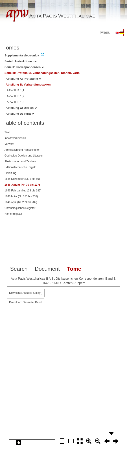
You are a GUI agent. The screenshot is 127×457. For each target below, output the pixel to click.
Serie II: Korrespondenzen (24, 67)
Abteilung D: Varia (20, 113)
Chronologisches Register (19, 208)
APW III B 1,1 (15, 90)
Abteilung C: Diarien (21, 107)
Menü (105, 32)
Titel (6, 132)
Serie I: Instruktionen (20, 61)
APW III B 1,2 (15, 96)
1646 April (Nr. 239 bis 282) (20, 202)
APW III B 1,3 (15, 102)
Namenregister (13, 213)
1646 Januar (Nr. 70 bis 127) (22, 184)
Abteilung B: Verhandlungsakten (28, 84)
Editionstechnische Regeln (20, 167)
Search (19, 269)
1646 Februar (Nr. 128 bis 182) (22, 190)
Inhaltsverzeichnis (15, 138)
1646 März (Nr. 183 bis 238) (21, 196)
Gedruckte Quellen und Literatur (23, 155)
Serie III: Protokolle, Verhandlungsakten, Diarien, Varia (42, 73)
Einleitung (10, 173)
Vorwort (9, 144)
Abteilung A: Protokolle (23, 78)
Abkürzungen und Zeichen (20, 161)
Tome (74, 269)
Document (47, 269)
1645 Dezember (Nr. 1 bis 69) (22, 178)
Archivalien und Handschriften (22, 149)
